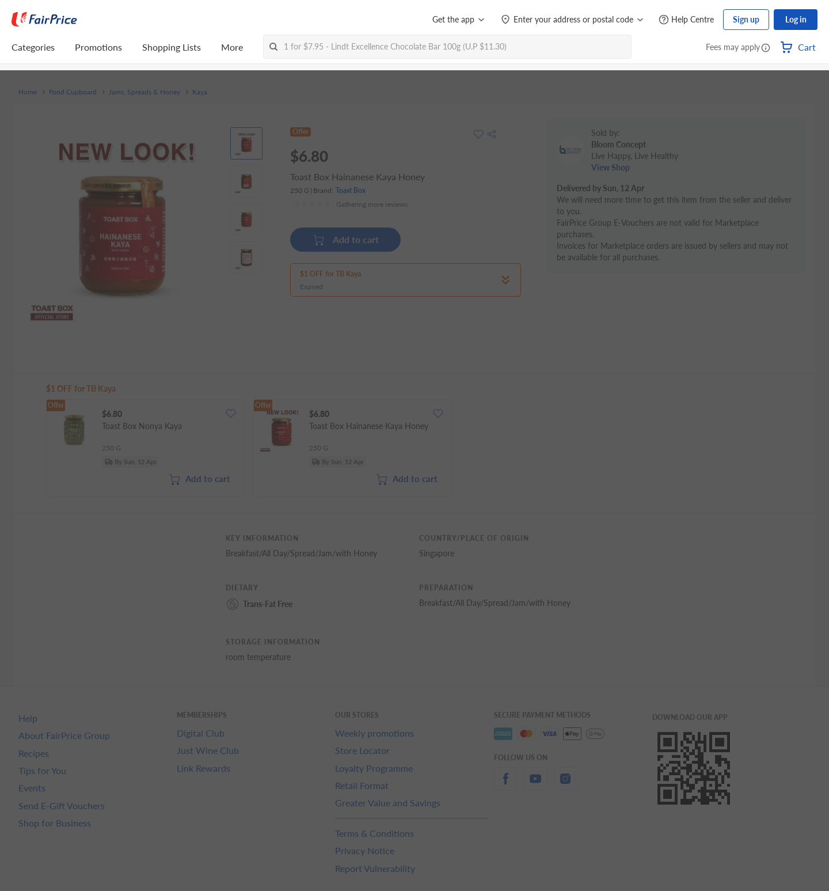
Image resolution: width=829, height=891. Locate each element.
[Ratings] (350, 204)
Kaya (199, 92)
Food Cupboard (73, 92)
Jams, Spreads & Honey (144, 92)
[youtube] (535, 785)
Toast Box (351, 190)
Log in (796, 19)
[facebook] (505, 785)
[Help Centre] (686, 19)
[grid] (421, 449)
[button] (765, 48)
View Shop (610, 167)
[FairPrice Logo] (44, 19)
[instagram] (565, 785)
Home (27, 92)
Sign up (746, 19)
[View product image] (246, 143)
